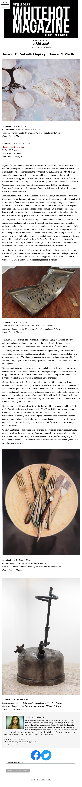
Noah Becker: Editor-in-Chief (41, 780)
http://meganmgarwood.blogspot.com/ (23, 741)
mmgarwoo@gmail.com (18, 739)
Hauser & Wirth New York (13, 147)
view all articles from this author (14, 745)
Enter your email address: (15, 762)
